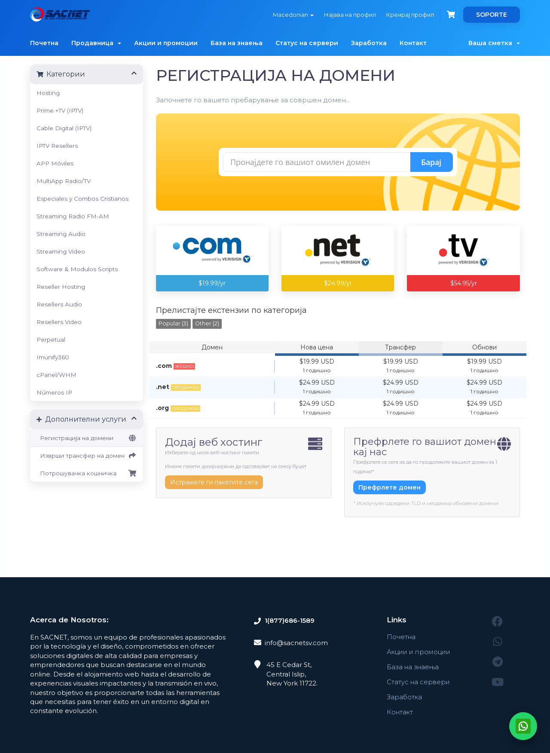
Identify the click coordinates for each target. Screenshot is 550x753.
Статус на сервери (306, 43)
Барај (431, 162)
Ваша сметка (494, 43)
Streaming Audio (61, 233)
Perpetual (51, 339)
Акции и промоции (166, 43)
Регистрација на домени (87, 438)
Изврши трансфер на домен (87, 455)
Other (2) (207, 323)
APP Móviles (55, 163)
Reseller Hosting (61, 286)
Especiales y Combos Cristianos (82, 198)
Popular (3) (173, 323)
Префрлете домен (389, 487)
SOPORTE (491, 14)
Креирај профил (410, 14)
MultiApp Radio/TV (64, 181)
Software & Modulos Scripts (77, 269)
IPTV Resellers (57, 145)
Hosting (48, 92)
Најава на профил (350, 14)
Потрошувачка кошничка (87, 473)
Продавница (96, 43)
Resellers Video (59, 321)
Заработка (369, 43)
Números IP (54, 392)
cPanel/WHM (56, 374)
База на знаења (237, 43)
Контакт (413, 43)
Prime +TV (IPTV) (60, 110)
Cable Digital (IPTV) (64, 128)
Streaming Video (61, 251)
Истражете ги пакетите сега (214, 482)
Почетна (44, 43)
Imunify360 (53, 357)
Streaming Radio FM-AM (73, 216)
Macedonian (293, 14)
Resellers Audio (59, 304)
